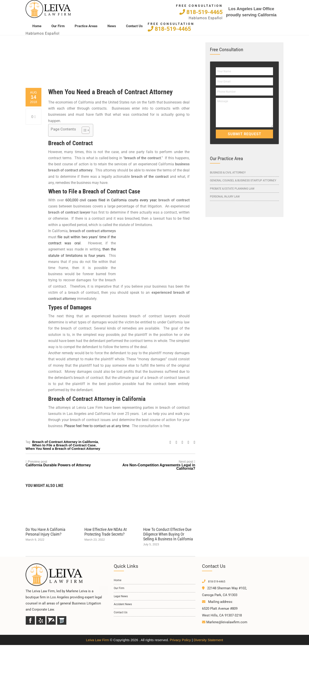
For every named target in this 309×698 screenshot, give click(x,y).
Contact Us (134, 26)
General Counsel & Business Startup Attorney (243, 180)
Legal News (121, 596)
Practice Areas (86, 26)
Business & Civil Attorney (228, 172)
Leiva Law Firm (97, 640)
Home (36, 26)
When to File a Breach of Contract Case (64, 445)
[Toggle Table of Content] (83, 130)
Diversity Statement (208, 640)
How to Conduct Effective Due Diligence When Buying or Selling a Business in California (168, 534)
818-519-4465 (201, 12)
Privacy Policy (180, 640)
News (111, 26)
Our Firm (58, 26)
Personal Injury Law (225, 196)
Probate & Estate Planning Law (232, 188)
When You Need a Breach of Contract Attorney (63, 448)
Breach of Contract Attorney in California (65, 441)
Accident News (123, 604)
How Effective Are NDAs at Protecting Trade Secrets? (105, 532)
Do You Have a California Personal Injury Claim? (45, 532)
